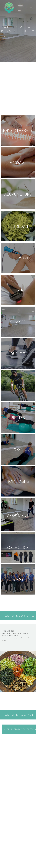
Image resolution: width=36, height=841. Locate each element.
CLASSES (18, 321)
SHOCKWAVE (18, 258)
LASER (17, 289)
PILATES (18, 417)
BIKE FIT (18, 385)
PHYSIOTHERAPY (18, 130)
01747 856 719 (7, 823)
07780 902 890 (7, 828)
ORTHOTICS (17, 547)
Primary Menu (31, 7)
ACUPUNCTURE (18, 194)
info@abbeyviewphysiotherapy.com (15, 821)
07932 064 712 (7, 825)
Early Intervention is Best (21, 794)
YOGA (18, 449)
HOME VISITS (17, 481)
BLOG (18, 579)
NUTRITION (18, 226)
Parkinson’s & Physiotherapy (16, 784)
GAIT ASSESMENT (18, 514)
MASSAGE (17, 162)
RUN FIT (18, 353)
